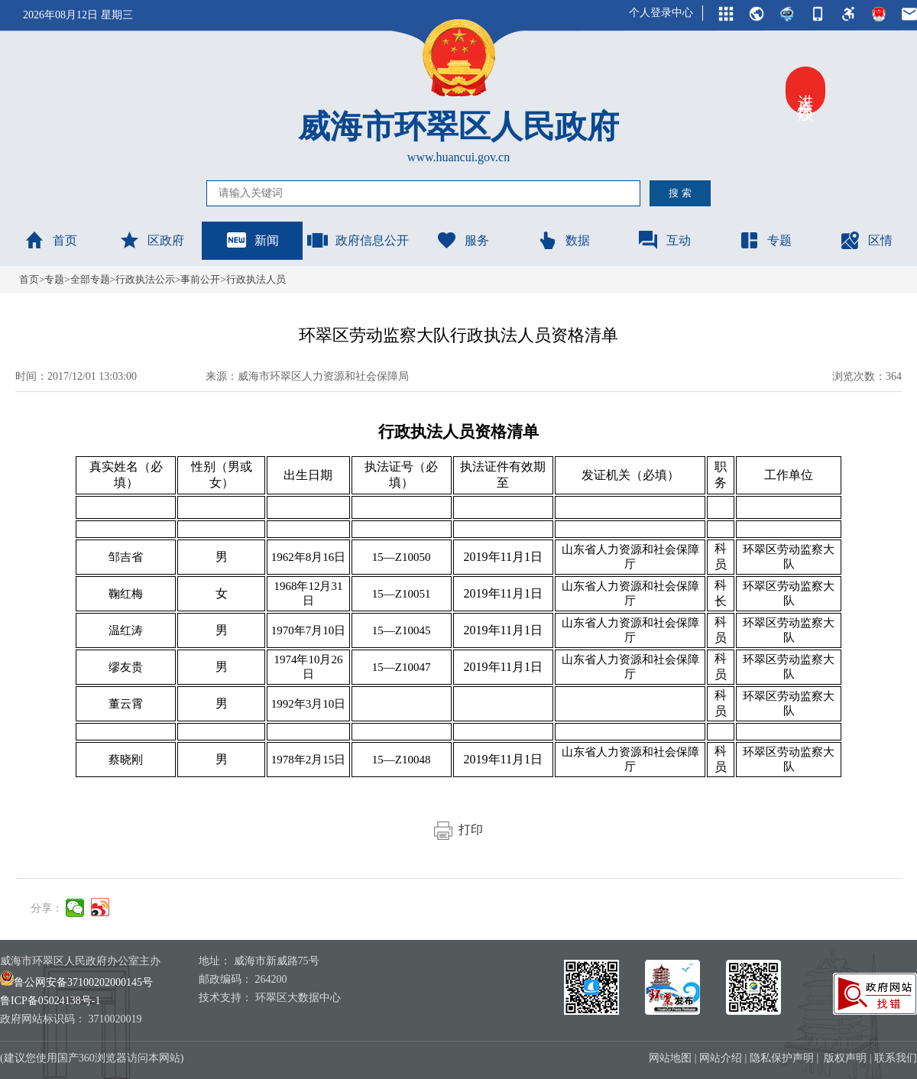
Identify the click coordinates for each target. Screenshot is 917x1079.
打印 (458, 829)
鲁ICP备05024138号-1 (50, 1000)
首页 (50, 240)
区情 (866, 240)
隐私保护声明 (782, 1058)
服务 (462, 240)
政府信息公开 (357, 240)
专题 (765, 240)
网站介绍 (720, 1058)
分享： (47, 908)
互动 (664, 240)
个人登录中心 (661, 12)
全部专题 (90, 279)
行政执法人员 (256, 279)
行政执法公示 (145, 279)
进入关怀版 (805, 90)
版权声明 (845, 1058)
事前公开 (200, 279)
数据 (563, 240)
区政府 (151, 240)
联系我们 (895, 1058)
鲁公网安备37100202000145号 (76, 982)
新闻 (252, 240)
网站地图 (670, 1058)
